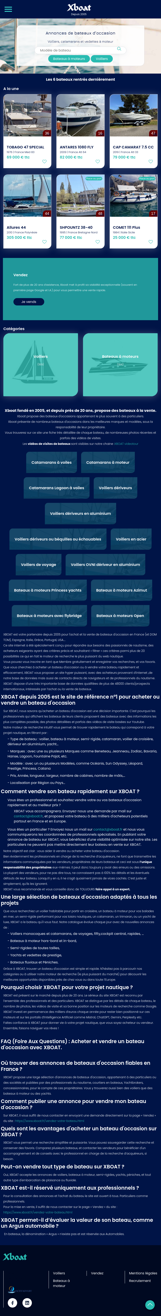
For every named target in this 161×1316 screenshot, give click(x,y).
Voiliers (102, 60)
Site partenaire (16, 1276)
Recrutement (140, 1280)
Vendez (97, 1273)
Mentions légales (143, 1273)
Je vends (28, 301)
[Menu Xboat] (8, 9)
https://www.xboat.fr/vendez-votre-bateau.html (49, 1121)
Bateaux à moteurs (69, 60)
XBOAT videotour (126, 444)
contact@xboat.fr (28, 816)
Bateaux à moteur (61, 1283)
